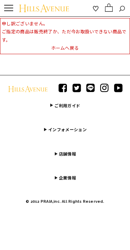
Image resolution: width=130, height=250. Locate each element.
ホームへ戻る (65, 48)
